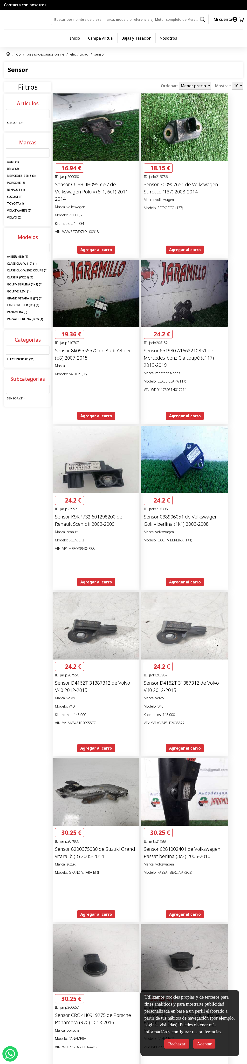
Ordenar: (170, 85)
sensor (99, 54)
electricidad (79, 54)
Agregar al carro (96, 249)
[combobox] (8, 114)
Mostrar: (223, 85)
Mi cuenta (222, 19)
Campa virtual (101, 38)
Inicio (75, 38)
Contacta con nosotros (25, 4)
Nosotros (168, 38)
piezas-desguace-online (45, 54)
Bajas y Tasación (136, 38)
